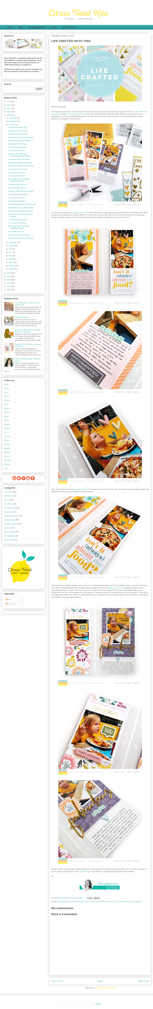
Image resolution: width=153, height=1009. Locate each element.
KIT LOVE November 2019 (17, 127)
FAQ (20, 27)
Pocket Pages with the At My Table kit (22, 204)
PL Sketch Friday (10, 508)
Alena (6, 388)
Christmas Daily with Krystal (18, 235)
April (11, 259)
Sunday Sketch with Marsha (18, 194)
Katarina (7, 424)
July (10, 249)
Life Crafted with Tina (16, 232)
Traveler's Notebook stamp (78, 114)
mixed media (9, 540)
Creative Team (69, 27)
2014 (9, 286)
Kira (5, 432)
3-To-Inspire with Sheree (17, 147)
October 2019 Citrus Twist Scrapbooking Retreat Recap (19, 155)
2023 (9, 102)
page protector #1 (82, 489)
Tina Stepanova (135, 901)
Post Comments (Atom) (105, 988)
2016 (9, 280)
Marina (6, 440)
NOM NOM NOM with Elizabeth (19, 141)
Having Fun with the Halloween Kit (20, 166)
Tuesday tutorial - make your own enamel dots (27, 304)
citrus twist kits (77, 901)
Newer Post (57, 981)
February (12, 266)
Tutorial (7, 528)
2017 (9, 276)
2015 (9, 283)
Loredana (7, 436)
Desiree (7, 400)
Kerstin (6, 428)
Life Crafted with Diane (16, 176)
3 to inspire (8, 492)
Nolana (7, 452)
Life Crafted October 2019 (106, 901)
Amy (5, 392)
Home (10, 27)
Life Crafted (90, 901)
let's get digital (9, 536)
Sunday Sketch (9, 520)
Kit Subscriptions (37, 27)
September (13, 242)
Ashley (6, 396)
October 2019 (123, 901)
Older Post (143, 981)
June (11, 252)
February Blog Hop (22, 317)
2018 (9, 273)
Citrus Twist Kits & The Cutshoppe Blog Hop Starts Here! (27, 331)
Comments (11, 604)
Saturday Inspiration (11, 516)
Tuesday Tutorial (10, 524)
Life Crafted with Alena (16, 151)
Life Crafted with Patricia (17, 201)
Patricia (7, 456)
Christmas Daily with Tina (17, 184)
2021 (9, 108)
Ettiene (6, 412)
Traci (6, 468)
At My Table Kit (63, 901)
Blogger (98, 1004)
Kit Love (7, 500)
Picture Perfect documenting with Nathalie (20, 215)
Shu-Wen (7, 460)
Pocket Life (8, 512)
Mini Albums (8, 504)
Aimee (6, 384)
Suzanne (7, 464)
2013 (9, 290)
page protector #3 (116, 588)
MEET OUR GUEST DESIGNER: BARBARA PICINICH (19, 180)
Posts (9, 600)
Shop (53, 27)
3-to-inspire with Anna (16, 172)
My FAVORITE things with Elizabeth (21, 208)
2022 (9, 105)
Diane (6, 404)
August (11, 246)
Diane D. (7, 408)
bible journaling (10, 532)
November (13, 121)
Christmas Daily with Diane (18, 134)
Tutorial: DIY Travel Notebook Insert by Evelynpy (28, 345)
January (12, 269)
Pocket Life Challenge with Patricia (21, 238)
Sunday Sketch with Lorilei (17, 220)
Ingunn (6, 416)
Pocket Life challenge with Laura (20, 163)
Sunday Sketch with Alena (17, 169)
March (11, 262)
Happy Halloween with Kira (18, 131)
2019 (9, 115)
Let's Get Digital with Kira (17, 188)
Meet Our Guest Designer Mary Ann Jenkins (27, 360)
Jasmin (6, 420)
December (13, 118)
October (12, 124)
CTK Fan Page (84, 871)
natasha (7, 444)
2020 (9, 112)
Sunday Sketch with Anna (17, 144)
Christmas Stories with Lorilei (19, 159)
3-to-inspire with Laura (16, 198)
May (10, 256)
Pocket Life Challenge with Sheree (20, 137)
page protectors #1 (80, 212)
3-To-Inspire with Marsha (17, 223)
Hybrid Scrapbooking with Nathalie (21, 191)
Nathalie (7, 448)
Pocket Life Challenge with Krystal (20, 211)
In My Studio (8, 496)
